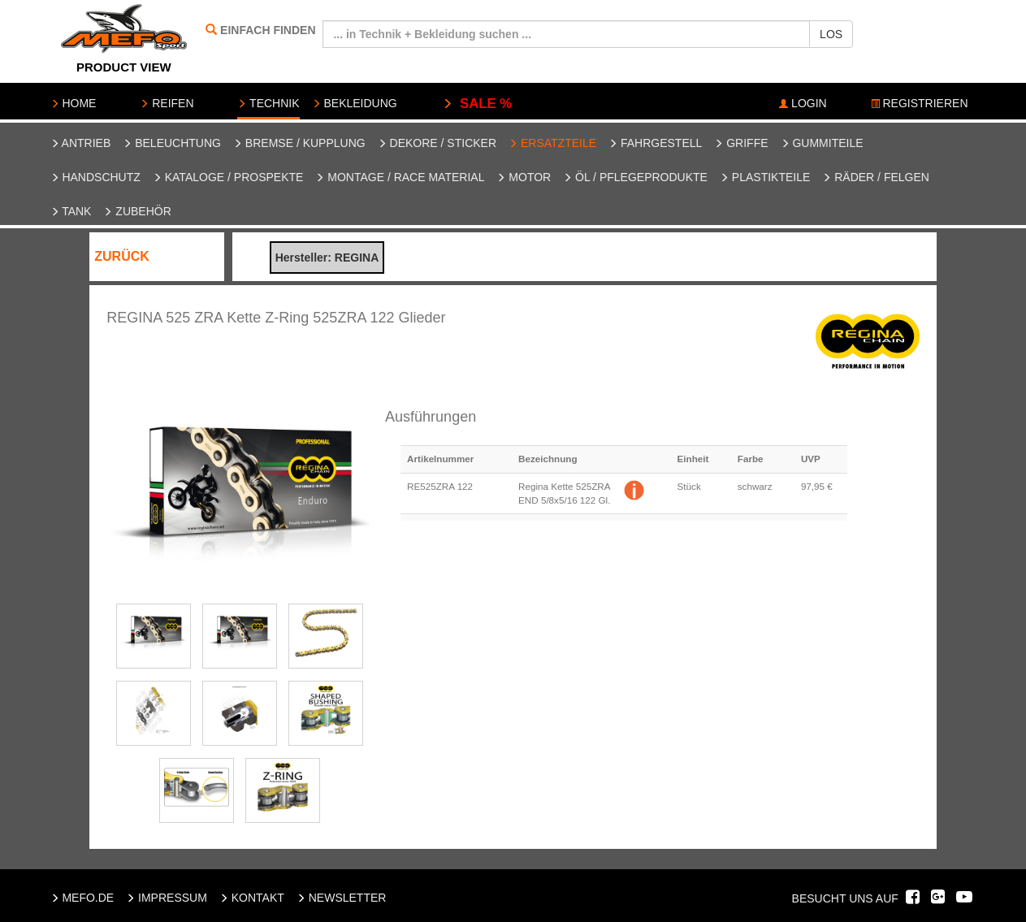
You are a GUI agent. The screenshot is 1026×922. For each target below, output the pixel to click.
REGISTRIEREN (919, 103)
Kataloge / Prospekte (228, 177)
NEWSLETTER (342, 897)
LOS (831, 34)
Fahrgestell (655, 142)
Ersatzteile (552, 142)
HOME (73, 103)
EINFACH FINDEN (267, 30)
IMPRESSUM (166, 897)
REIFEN (166, 103)
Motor (523, 177)
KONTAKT (251, 897)
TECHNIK (268, 103)
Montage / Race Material (399, 177)
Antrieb (80, 142)
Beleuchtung (172, 142)
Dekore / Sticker (437, 142)
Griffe (741, 142)
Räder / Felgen (875, 177)
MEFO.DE (82, 897)
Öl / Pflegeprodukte (635, 177)
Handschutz (95, 177)
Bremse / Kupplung (299, 142)
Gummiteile (822, 142)
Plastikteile (765, 177)
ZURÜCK (121, 256)
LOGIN (802, 103)
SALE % (477, 103)
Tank (71, 211)
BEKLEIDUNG (354, 103)
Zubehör (137, 211)
